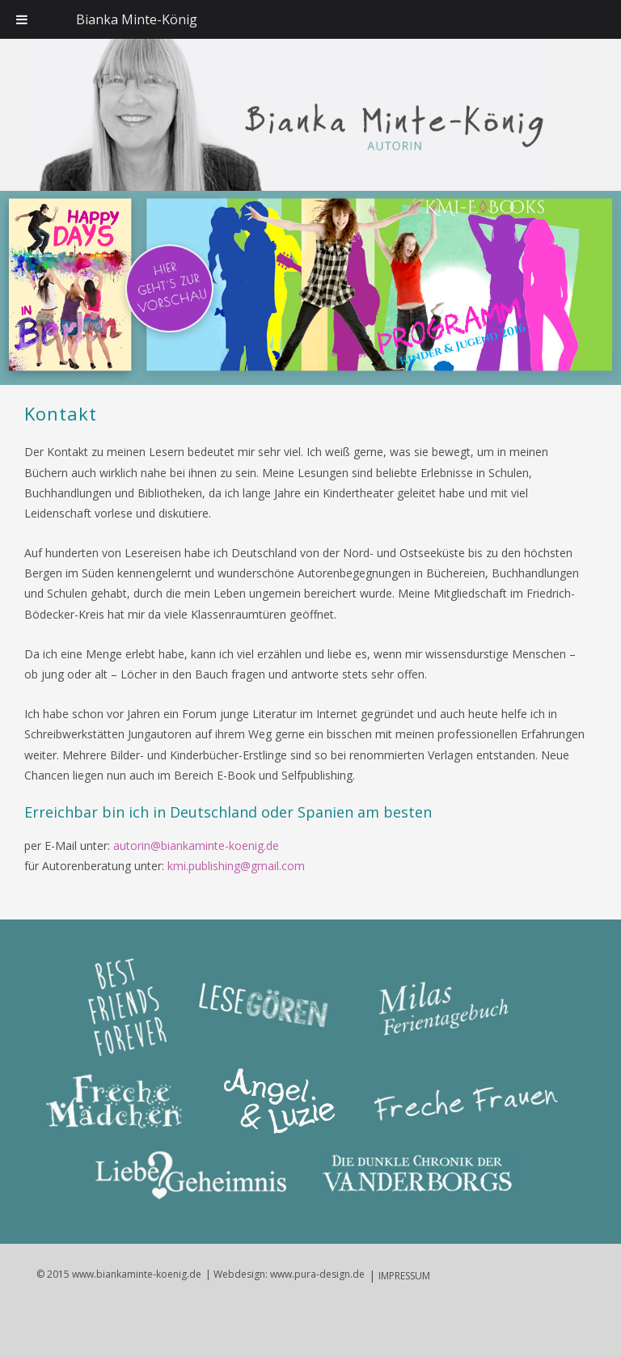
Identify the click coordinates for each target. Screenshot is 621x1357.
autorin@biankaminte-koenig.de (196, 845)
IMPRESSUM (404, 1276)
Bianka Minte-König (136, 19)
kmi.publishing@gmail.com (236, 865)
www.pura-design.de (317, 1274)
